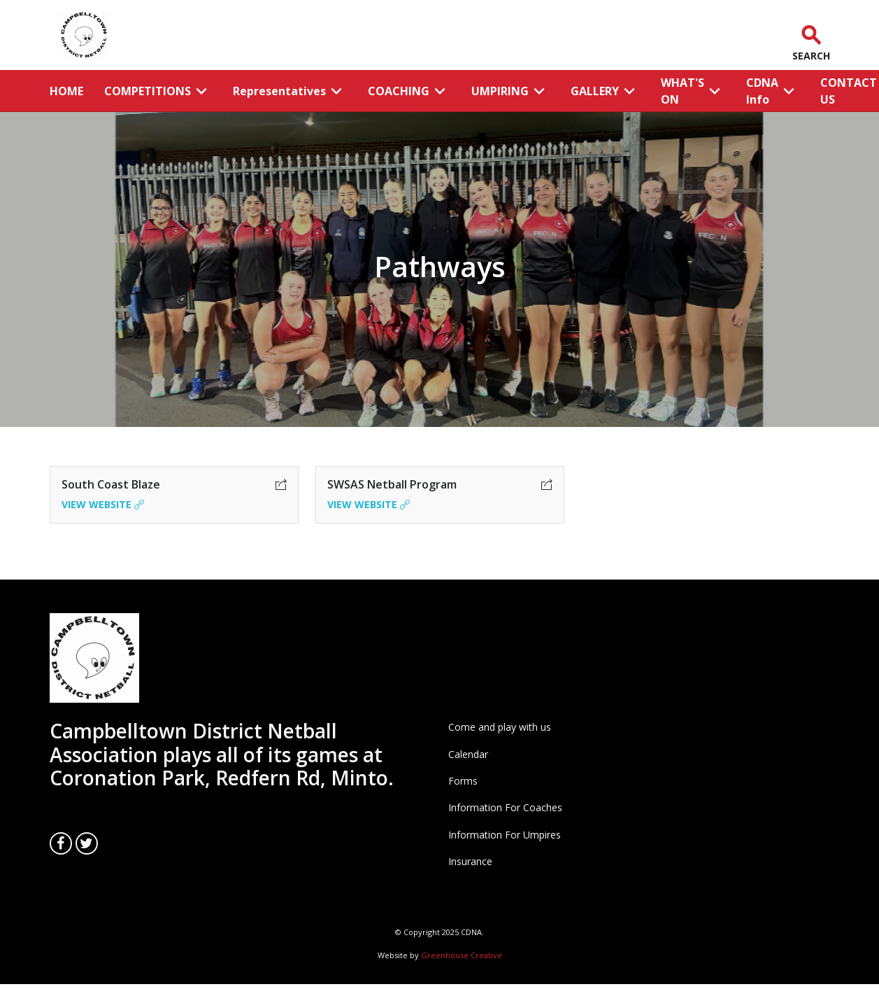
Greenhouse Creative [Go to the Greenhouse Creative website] (461, 955)
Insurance (470, 861)
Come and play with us (499, 727)
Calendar (468, 754)
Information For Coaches (505, 807)
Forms (463, 780)
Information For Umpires (504, 834)
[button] (807, 35)
